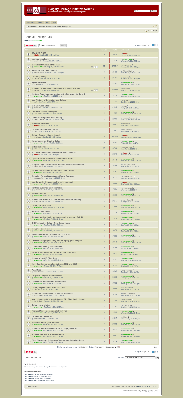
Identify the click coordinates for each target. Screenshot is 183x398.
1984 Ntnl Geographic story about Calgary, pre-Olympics (57, 241)
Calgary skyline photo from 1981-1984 (48, 287)
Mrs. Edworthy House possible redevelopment (52, 182)
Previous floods (39, 194)
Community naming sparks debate (47, 246)
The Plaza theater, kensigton (44, 112)
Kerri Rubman (38, 295)
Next (155, 347)
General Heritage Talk (63, 26)
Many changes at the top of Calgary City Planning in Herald (58, 299)
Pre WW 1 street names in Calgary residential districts (56, 88)
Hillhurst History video (42, 229)
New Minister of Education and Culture (49, 100)
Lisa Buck (37, 131)
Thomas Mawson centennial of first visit (49, 311)
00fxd (36, 319)
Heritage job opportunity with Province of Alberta (53, 252)
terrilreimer (37, 108)
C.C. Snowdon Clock (41, 106)
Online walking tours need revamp (47, 117)
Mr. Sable (126, 129)
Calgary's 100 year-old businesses (47, 276)
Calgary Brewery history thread (46, 135)
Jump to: (121, 357)
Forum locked (30, 45)
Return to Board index (33, 357)
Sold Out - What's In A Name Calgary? (48, 334)
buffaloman (37, 137)
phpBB (133, 390)
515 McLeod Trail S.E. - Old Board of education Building (56, 199)
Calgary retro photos (41, 305)
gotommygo (127, 65)
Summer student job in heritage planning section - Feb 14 (57, 217)
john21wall (37, 61)
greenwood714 (39, 178)
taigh (35, 102)
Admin (36, 55)
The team (115, 386)
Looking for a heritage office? (45, 129)
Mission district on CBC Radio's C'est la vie (51, 235)
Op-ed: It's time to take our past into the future (52, 158)
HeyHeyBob (38, 301)
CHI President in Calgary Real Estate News (51, 223)
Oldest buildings (39, 147)
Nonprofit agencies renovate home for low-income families (58, 164)
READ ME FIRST (39, 53)
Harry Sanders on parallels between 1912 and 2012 (54, 264)
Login (155, 30)
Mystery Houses (39, 82)
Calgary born (127, 147)
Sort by (96, 347)
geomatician (38, 190)
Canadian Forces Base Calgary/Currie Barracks (53, 176)
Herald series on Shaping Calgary (47, 141)
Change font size (155, 26)
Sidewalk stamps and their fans (46, 65)
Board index (32, 26)
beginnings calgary (40, 59)
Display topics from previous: (72, 347)
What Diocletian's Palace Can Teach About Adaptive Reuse (58, 340)
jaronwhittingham (129, 118)
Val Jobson (127, 200)
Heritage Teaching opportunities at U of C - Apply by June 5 (58, 94)
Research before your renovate (45, 323)
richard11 (126, 305)
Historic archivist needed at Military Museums (52, 293)
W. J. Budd (36, 270)
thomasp (37, 84)
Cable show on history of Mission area (49, 282)
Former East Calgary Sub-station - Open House (53, 170)
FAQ (148, 30)
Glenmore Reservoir (41, 123)
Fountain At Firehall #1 (42, 317)
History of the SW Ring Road (44, 258)
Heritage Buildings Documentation (47, 188)
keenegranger (38, 166)
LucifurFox (37, 113)
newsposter (37, 40)
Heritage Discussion (46, 26)
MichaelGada (38, 72)
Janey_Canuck (39, 119)
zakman (36, 78)
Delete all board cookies (128, 386)
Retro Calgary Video (41, 211)
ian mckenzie (38, 272)
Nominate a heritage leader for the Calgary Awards (54, 328)
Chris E (125, 100)
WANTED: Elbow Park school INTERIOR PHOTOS (54, 153)
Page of (146, 45)
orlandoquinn (38, 201)
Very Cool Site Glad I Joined (44, 71)
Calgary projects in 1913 (42, 205)
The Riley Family (39, 76)
